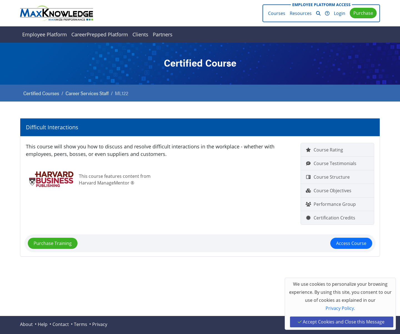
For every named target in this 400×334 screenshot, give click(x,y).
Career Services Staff (87, 93)
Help (43, 324)
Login (339, 13)
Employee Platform (44, 34)
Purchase (363, 13)
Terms (80, 324)
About (26, 324)
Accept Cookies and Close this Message (341, 322)
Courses (276, 13)
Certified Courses (41, 93)
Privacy (99, 324)
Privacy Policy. (340, 308)
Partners (162, 34)
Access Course (351, 243)
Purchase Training (53, 243)
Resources (301, 13)
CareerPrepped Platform (99, 34)
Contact (60, 324)
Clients (140, 34)
